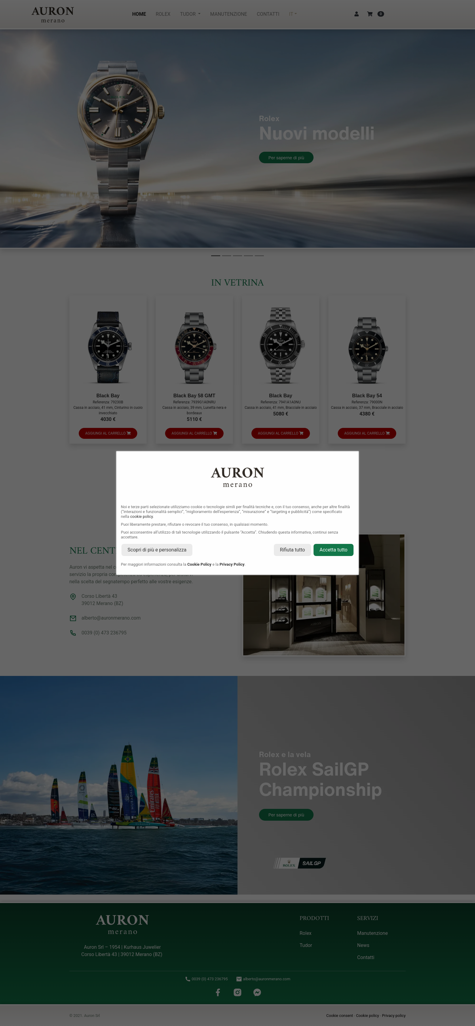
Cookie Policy (199, 564)
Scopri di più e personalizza (157, 550)
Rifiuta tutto (292, 550)
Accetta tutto (333, 550)
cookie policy (141, 516)
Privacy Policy (232, 564)
